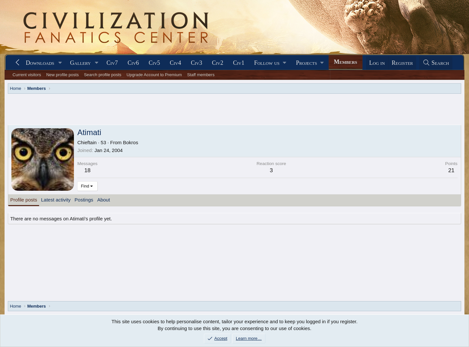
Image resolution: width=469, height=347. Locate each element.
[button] (60, 63)
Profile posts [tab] (23, 199)
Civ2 (217, 63)
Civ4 (175, 63)
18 (87, 170)
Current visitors (27, 74)
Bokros (130, 142)
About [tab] (103, 199)
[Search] (435, 63)
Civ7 (112, 63)
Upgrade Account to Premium (154, 74)
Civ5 (154, 63)
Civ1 (238, 63)
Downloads (40, 63)
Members (345, 62)
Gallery (80, 63)
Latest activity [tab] (56, 199)
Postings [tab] (84, 199)
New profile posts (62, 74)
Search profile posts (102, 74)
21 (451, 170)
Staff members (200, 74)
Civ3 (196, 63)
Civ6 (133, 63)
